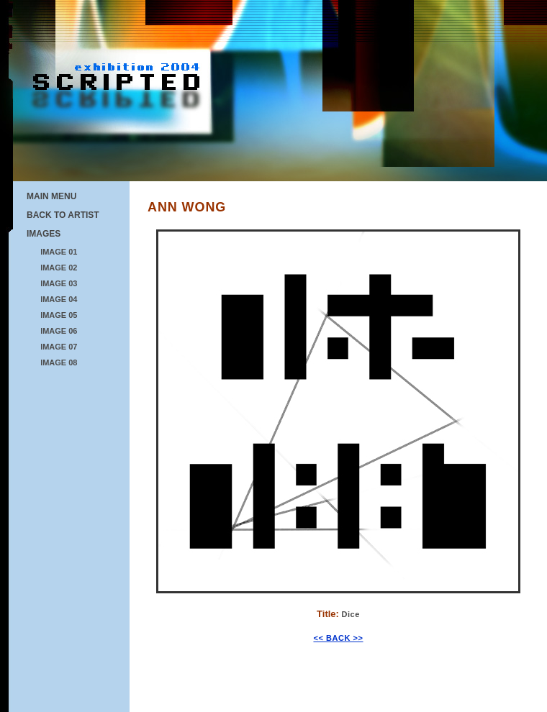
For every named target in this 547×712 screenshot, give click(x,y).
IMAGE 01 (58, 251)
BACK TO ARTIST (63, 215)
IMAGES (43, 234)
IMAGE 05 (58, 315)
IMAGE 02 (58, 267)
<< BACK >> (338, 638)
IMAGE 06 (58, 331)
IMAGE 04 (58, 299)
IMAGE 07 (58, 346)
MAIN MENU (51, 196)
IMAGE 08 (58, 362)
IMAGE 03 (58, 283)
